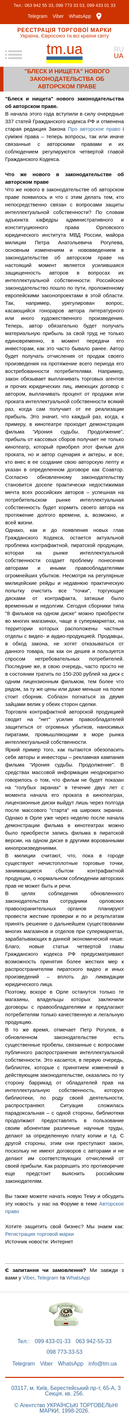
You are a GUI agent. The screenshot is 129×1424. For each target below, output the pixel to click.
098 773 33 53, (71, 5)
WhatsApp (80, 16)
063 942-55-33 (93, 1341)
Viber (58, 16)
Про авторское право (94, 129)
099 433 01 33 (101, 5)
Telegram (37, 16)
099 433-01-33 (53, 1341)
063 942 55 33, (40, 5)
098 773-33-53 (64, 1352)
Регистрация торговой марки (39, 1234)
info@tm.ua (102, 1364)
